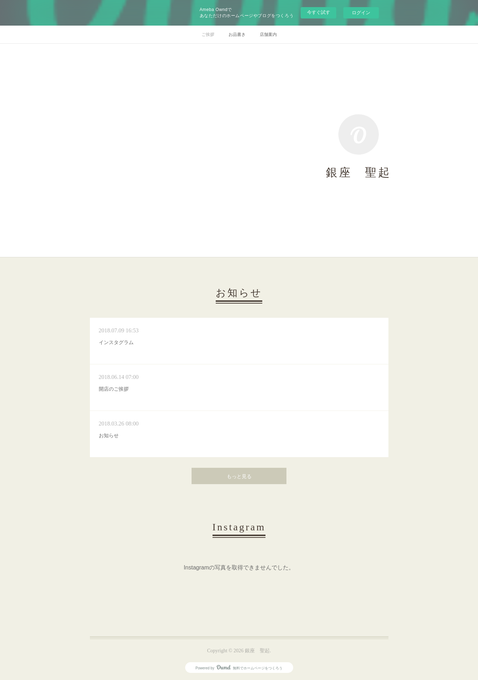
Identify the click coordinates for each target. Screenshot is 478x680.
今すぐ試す (318, 12)
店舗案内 (268, 34)
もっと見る (239, 476)
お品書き (237, 34)
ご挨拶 (208, 34)
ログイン (361, 12)
